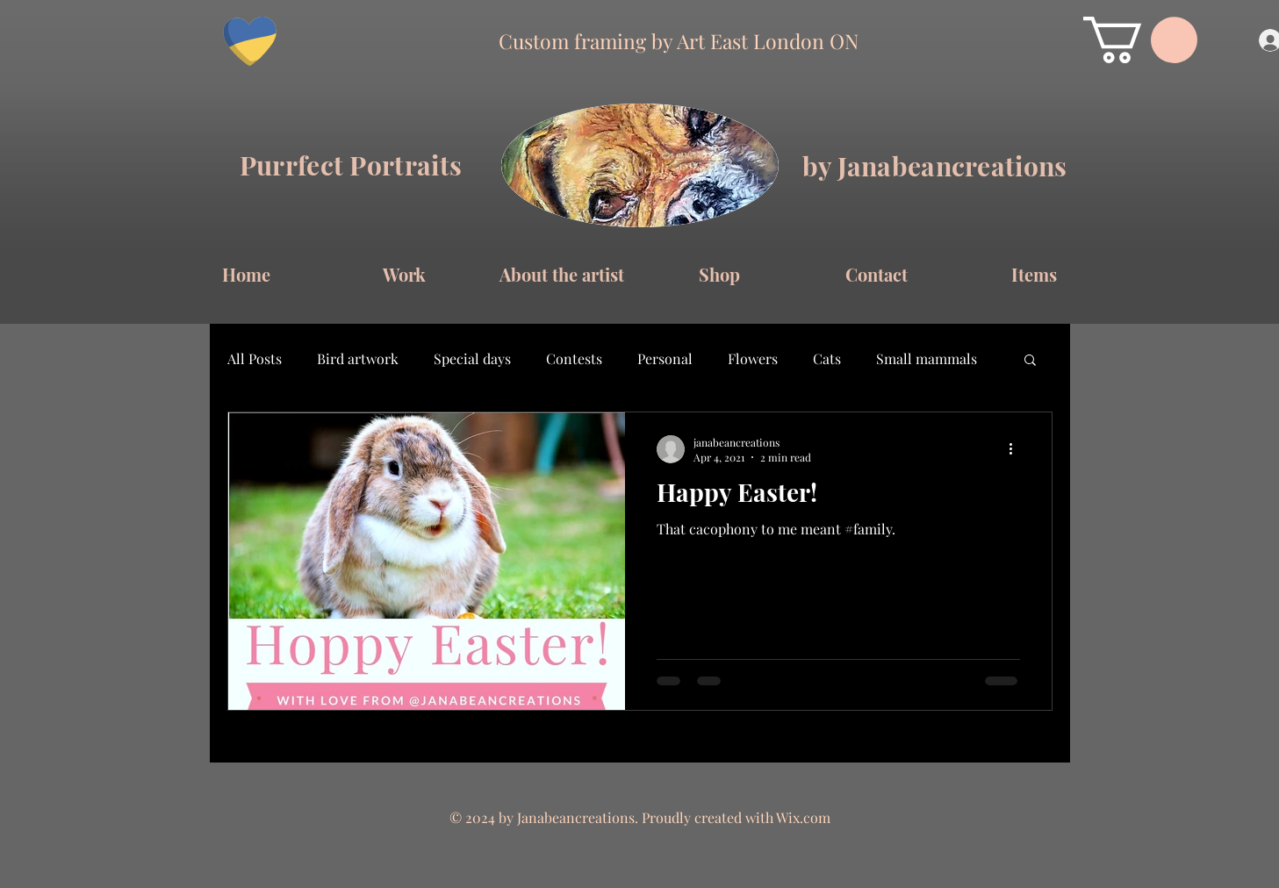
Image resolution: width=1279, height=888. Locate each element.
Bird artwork (358, 358)
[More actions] (1017, 449)
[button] (1140, 40)
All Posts (254, 358)
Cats (827, 358)
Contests (574, 358)
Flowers (753, 358)
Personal (665, 358)
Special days (472, 358)
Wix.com (803, 817)
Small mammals (926, 358)
